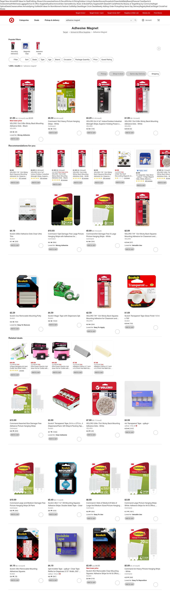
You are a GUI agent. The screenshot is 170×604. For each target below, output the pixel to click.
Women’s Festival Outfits (64, 6)
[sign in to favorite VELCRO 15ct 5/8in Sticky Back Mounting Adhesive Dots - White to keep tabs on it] (155, 133)
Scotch (12, 239)
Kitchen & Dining (72, 1)
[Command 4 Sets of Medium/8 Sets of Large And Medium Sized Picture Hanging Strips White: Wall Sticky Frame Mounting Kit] (104, 504)
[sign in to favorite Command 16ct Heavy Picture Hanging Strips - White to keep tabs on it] (79, 133)
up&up (127, 426)
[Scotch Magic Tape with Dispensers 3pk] (66, 316)
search (135, 20)
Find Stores (158, 13)
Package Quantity (82, 59)
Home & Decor (60, 1)
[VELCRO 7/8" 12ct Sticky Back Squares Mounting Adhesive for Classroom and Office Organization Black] (142, 235)
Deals (8, 6)
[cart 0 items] (158, 20)
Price (95, 59)
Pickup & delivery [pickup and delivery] (53, 20)
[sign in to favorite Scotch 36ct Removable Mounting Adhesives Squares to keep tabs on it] (41, 580)
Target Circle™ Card (96, 13)
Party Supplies (94, 4)
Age (49, 59)
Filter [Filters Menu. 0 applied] (14, 59)
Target (65, 32)
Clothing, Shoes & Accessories (41, 1)
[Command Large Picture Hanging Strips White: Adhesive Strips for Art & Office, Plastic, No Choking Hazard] (142, 504)
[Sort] (25, 59)
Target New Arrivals (7, 1)
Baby (125, 1)
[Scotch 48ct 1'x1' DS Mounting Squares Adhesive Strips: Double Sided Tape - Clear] (66, 504)
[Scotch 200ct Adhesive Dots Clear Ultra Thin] (27, 235)
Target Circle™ (81, 13)
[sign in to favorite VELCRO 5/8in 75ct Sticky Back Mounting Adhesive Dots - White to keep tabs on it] (117, 435)
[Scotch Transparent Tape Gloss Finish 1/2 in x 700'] (142, 317)
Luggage (23, 4)
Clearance (14, 6)
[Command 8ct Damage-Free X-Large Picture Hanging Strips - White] (104, 235)
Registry (143, 6)
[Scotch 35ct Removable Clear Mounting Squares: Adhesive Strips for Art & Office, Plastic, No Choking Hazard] (104, 572)
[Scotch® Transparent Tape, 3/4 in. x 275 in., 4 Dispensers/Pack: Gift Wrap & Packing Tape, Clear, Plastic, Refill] (66, 424)
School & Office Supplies (37, 4)
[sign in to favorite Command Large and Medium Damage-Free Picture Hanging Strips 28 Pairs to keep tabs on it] (41, 515)
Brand (57, 59)
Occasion (67, 59)
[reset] (131, 20)
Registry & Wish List (131, 13)
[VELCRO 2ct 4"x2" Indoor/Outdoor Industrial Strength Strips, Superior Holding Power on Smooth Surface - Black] (104, 122)
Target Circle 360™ (113, 13)
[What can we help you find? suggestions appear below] (101, 20)
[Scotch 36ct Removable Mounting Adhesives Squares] (27, 570)
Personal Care (138, 1)
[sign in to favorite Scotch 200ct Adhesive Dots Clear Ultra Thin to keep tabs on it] (41, 245)
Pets (118, 4)
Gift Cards (112, 4)
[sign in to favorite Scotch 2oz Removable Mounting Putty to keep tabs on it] (41, 329)
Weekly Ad (101, 6)
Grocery (102, 1)
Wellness (16, 4)
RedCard (149, 6)
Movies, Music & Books (79, 4)
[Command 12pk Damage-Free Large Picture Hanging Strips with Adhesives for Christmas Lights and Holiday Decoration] (66, 235)
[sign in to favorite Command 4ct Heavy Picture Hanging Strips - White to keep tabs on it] (155, 584)
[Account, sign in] (147, 20)
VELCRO (13, 128)
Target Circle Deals (89, 6)
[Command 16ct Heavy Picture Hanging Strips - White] (66, 122)
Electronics (54, 4)
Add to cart (15, 139)
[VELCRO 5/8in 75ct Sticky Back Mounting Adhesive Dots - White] (104, 424)
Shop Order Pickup (112, 6)
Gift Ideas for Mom (47, 6)
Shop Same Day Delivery (130, 6)
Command (51, 126)
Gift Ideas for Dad (22, 1)
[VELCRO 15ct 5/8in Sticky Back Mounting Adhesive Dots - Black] (27, 124)
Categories (25, 20)
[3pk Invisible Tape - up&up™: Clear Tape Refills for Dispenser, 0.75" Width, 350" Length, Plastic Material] (66, 570)
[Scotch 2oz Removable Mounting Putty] (27, 316)
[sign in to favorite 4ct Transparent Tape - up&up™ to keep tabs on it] (155, 432)
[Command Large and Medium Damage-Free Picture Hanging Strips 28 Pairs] (27, 504)
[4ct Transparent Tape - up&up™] (142, 423)
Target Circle (158, 6)
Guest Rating (106, 59)
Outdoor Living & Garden (89, 1)
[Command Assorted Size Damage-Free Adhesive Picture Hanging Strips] (27, 424)
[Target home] (11, 20)
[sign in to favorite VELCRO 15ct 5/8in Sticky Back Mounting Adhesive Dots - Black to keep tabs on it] (41, 139)
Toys (48, 4)
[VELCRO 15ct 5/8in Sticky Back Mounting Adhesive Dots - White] (142, 122)
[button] (142, 170)
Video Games (64, 4)
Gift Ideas (104, 4)
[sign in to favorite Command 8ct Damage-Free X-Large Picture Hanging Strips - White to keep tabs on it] (117, 245)
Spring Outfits (34, 6)
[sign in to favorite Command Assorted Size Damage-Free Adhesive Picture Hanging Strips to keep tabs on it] (41, 435)
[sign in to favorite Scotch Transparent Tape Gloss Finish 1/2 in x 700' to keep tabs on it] (155, 327)
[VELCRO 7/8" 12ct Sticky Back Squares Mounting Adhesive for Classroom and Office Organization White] (104, 317)
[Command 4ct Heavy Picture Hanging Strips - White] (142, 570)
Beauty (129, 1)
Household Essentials (114, 1)
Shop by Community (145, 4)
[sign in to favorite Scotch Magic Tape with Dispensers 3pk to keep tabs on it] (79, 325)
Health (10, 4)
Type (42, 59)
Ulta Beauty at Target (128, 4)
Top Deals (77, 6)
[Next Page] (159, 48)
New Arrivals (24, 6)
